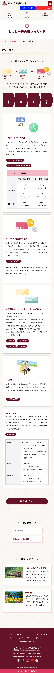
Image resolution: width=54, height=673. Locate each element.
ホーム (4, 41)
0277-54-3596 (32, 466)
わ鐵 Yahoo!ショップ (44, 8)
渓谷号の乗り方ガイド (27, 501)
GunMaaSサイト (17, 332)
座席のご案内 (13, 399)
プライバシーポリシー (25, 629)
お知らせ (19, 626)
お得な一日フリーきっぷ (17, 346)
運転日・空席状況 (19, 165)
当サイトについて (40, 629)
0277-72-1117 (32, 478)
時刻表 (16, 160)
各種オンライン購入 (26, 8)
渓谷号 (27, 15)
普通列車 (45, 14)
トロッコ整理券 (14, 261)
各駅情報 (12, 434)
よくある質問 (8, 531)
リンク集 (12, 629)
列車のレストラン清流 (37, 531)
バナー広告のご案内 (41, 626)
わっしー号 (9, 15)
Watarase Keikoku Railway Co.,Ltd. (29, 659)
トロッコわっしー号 (14, 41)
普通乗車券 (24, 341)
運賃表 (11, 341)
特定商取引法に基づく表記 (27, 633)
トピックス (28, 626)
